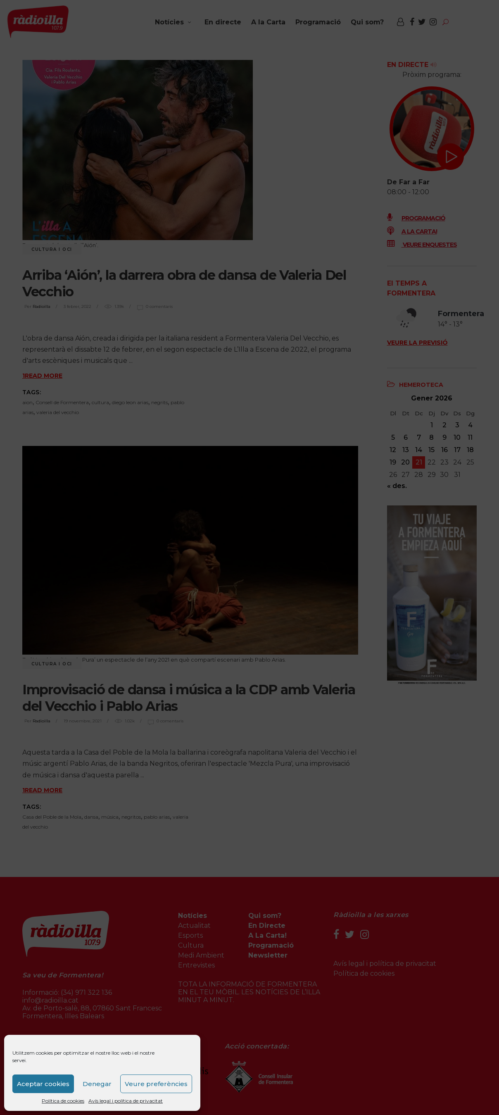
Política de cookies (63, 1101)
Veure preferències (156, 1084)
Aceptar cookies (43, 1084)
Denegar (97, 1084)
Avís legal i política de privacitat (125, 1101)
